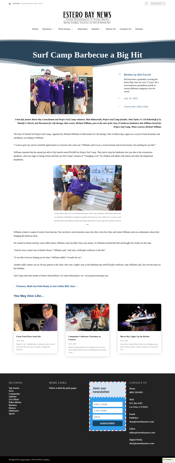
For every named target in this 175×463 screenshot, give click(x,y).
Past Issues (65, 29)
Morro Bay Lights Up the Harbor (135, 337)
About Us (111, 29)
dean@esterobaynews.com (141, 422)
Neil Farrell (144, 74)
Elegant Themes (25, 460)
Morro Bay (143, 106)
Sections (47, 29)
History (12, 408)
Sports (12, 413)
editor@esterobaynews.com (142, 432)
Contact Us (125, 29)
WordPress (46, 460)
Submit (95, 29)
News (11, 391)
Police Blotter (15, 402)
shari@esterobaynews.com (141, 443)
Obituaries (14, 411)
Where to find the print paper (63, 388)
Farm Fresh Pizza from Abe (28, 337)
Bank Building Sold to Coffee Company (32, 3)
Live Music (14, 399)
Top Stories (14, 388)
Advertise (83, 29)
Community (130, 106)
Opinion (12, 396)
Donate (139, 29)
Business (13, 405)
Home (35, 29)
